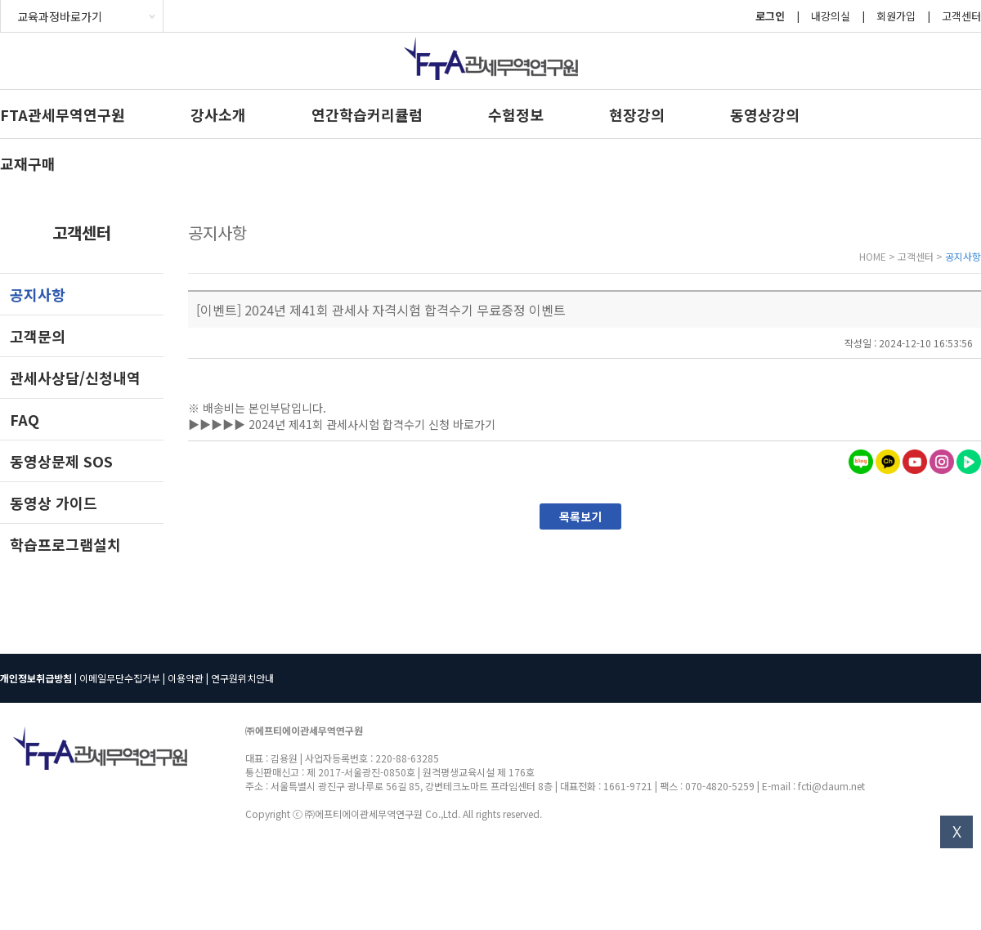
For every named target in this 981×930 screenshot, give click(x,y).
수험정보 (516, 114)
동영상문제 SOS (61, 461)
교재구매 (28, 163)
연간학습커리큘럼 (367, 114)
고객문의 (37, 336)
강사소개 (218, 114)
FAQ (24, 419)
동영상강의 (765, 114)
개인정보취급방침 (36, 678)
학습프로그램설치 (65, 544)
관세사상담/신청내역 (75, 377)
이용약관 (186, 678)
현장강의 (637, 114)
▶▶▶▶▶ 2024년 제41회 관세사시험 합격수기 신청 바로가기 (341, 424)
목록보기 (580, 516)
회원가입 (896, 16)
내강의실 (830, 16)
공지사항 (37, 294)
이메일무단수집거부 (119, 678)
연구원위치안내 (242, 678)
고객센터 (961, 16)
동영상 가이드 (53, 502)
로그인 (770, 16)
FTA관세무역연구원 (62, 114)
